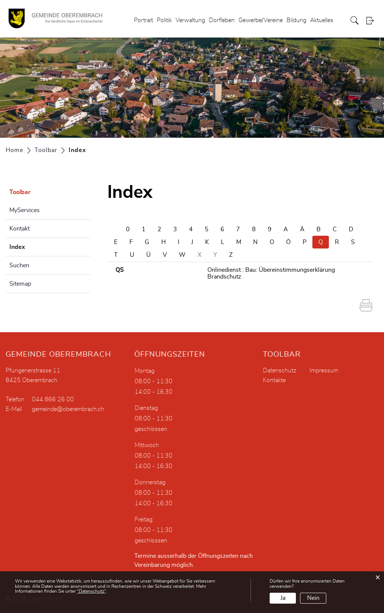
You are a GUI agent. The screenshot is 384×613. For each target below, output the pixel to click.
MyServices (24, 210)
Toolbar (19, 192)
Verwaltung (190, 20)
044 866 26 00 (53, 399)
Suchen (19, 265)
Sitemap (20, 284)
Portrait (143, 20)
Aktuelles (321, 20)
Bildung (296, 20)
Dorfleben (222, 20)
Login (372, 20)
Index (36, 246)
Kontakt (19, 229)
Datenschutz (279, 370)
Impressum (323, 370)
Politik (164, 20)
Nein (313, 598)
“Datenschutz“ (91, 591)
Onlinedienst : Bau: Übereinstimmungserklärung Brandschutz (271, 273)
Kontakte (274, 380)
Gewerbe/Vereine (260, 20)
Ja (282, 598)
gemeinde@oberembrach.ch (68, 409)
